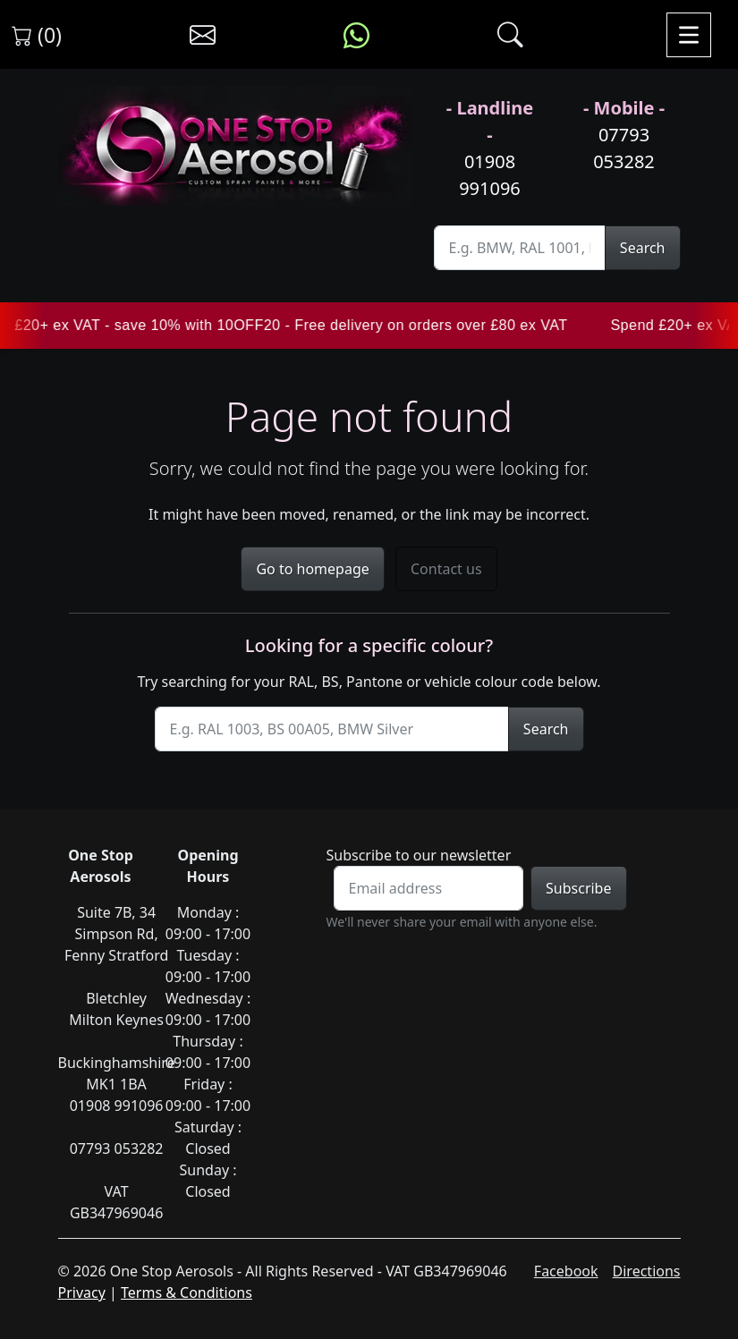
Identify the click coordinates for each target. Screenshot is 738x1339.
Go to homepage (312, 569)
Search (643, 248)
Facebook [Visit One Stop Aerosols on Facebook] (566, 1271)
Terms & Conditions (186, 1292)
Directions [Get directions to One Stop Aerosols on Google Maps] (647, 1271)
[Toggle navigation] (688, 35)
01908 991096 (490, 174)
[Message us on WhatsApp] (356, 35)
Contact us (446, 569)
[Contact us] (203, 35)
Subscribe (578, 888)
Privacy (82, 1292)
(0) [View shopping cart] (37, 35)
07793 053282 (624, 148)
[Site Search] (520, 247)
